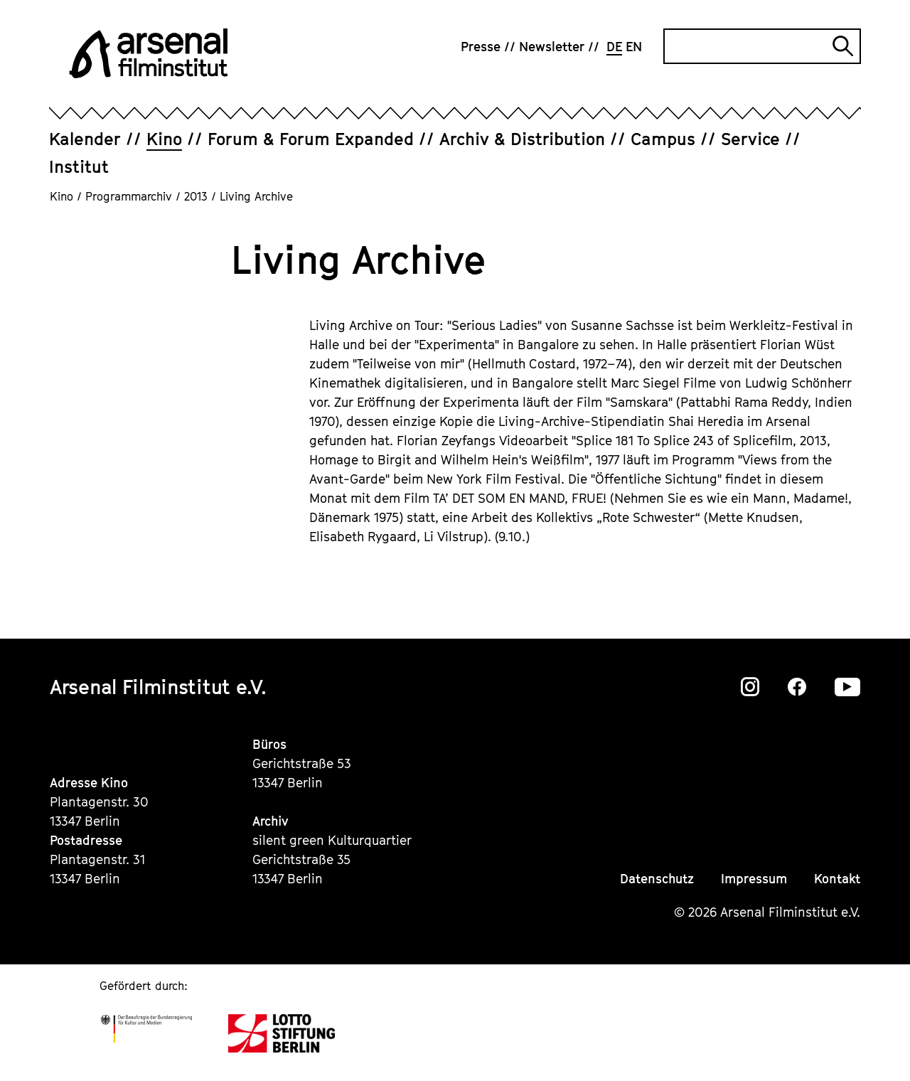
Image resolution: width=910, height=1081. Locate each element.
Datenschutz (657, 878)
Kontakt (837, 878)
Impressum (754, 878)
